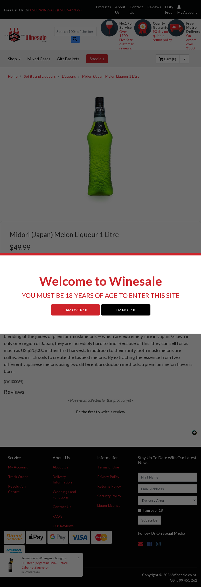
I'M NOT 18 (125, 310)
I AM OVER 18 (75, 310)
